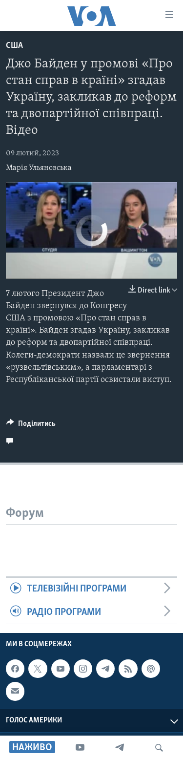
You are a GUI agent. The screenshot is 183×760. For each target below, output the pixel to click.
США (14, 45)
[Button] (31, 426)
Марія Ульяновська (39, 168)
